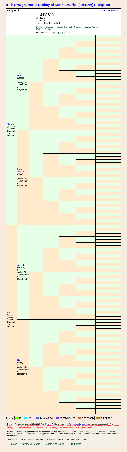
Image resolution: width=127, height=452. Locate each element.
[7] (65, 32)
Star (19, 360)
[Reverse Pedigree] (91, 27)
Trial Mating (75, 444)
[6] (61, 32)
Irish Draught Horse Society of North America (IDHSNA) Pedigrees (58, 5)
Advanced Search (31, 444)
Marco (20, 75)
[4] (54, 32)
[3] (50, 32)
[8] (69, 32)
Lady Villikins (20, 170)
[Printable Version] (110, 10)
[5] (58, 32)
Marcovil (11, 124)
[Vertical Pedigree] (54, 27)
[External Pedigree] (44, 29)
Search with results (54, 444)
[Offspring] (77, 27)
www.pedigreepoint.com (81, 424)
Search (13, 444)
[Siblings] (68, 27)
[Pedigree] (40, 27)
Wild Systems (46, 424)
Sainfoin (21, 265)
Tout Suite (9, 313)
